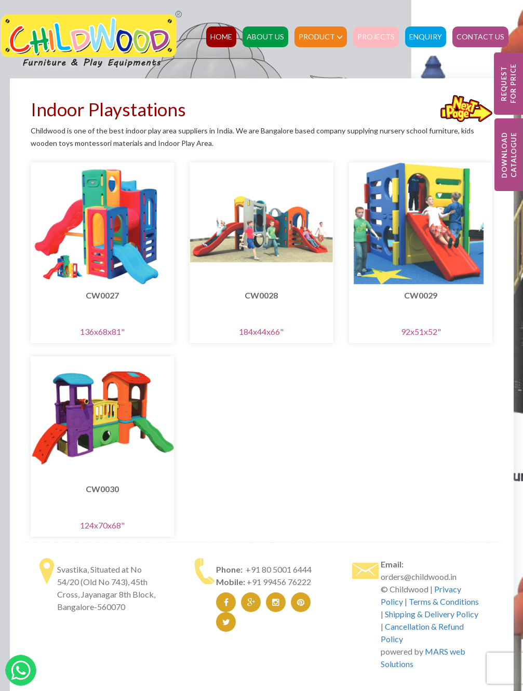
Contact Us (480, 36)
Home (221, 36)
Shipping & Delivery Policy (431, 614)
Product (321, 36)
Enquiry (425, 36)
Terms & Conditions (444, 601)
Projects (376, 36)
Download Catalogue (509, 155)
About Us (265, 36)
